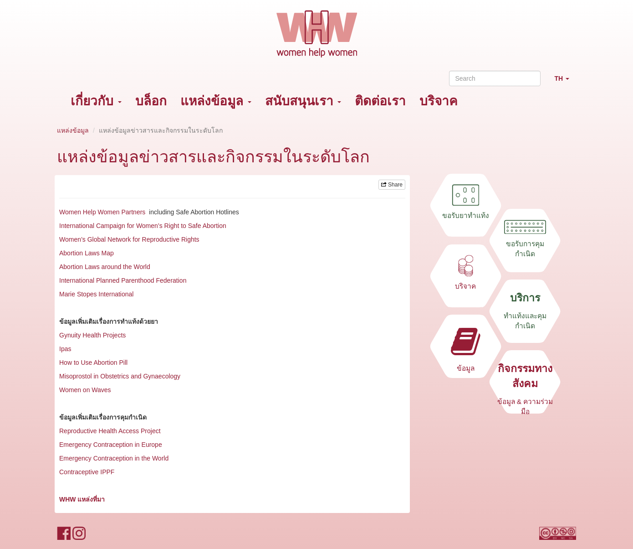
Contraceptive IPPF (86, 472)
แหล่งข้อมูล (215, 101)
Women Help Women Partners (102, 212)
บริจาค (438, 101)
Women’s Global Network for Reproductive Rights (129, 239)
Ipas (65, 348)
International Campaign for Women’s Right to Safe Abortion (143, 225)
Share (392, 184)
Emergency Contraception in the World (113, 458)
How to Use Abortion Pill (93, 362)
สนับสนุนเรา (303, 101)
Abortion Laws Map (86, 253)
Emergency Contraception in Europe (110, 444)
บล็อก (151, 101)
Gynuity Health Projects (92, 335)
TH (565, 82)
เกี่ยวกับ (96, 101)
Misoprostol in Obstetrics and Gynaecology (119, 376)
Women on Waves (85, 390)
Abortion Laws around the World (104, 266)
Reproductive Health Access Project (110, 431)
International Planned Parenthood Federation (123, 280)
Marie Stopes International (96, 294)
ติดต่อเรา (380, 101)
